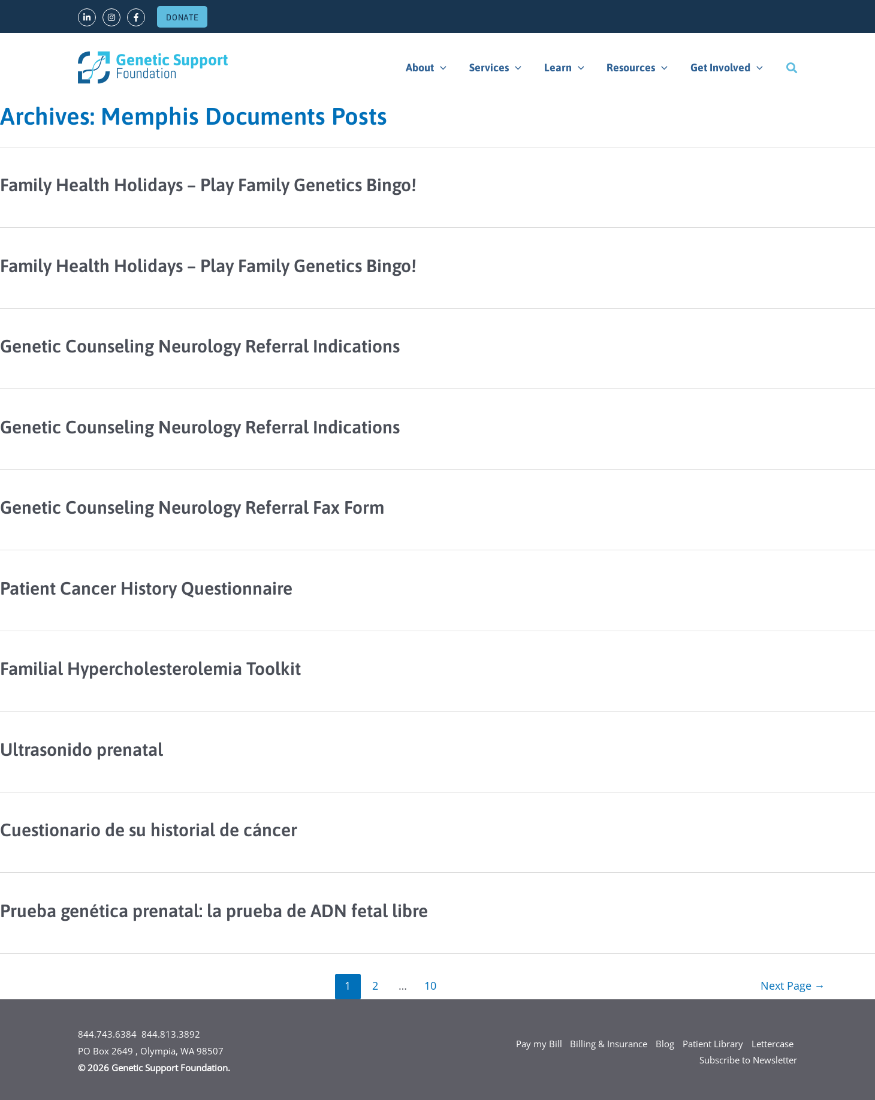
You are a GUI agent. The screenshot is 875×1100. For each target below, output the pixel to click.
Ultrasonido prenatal (81, 749)
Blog (663, 1044)
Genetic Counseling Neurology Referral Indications (200, 346)
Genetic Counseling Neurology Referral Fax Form (192, 507)
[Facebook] (136, 17)
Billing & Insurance (606, 1044)
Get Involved (727, 68)
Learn (567, 68)
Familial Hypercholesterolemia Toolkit (150, 668)
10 (430, 985)
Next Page (792, 985)
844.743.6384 (107, 1034)
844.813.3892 (170, 1034)
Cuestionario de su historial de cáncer (148, 829)
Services (499, 68)
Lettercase (772, 1044)
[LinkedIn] (87, 17)
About (431, 68)
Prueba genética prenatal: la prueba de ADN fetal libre (214, 910)
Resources (638, 68)
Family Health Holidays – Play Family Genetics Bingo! (208, 184)
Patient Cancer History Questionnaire (146, 588)
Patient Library (711, 1044)
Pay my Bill (535, 1044)
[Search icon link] (791, 68)
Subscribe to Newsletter (748, 1060)
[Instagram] (111, 17)
